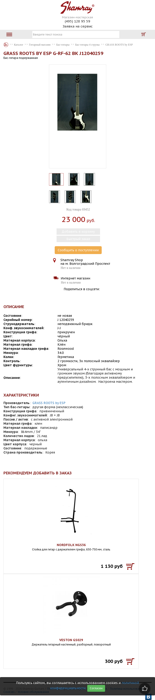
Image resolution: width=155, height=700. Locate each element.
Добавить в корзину (78, 232)
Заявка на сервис (78, 26)
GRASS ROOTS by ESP (49, 403)
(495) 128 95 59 (77, 21)
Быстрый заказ (78, 239)
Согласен (96, 688)
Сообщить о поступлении (78, 250)
